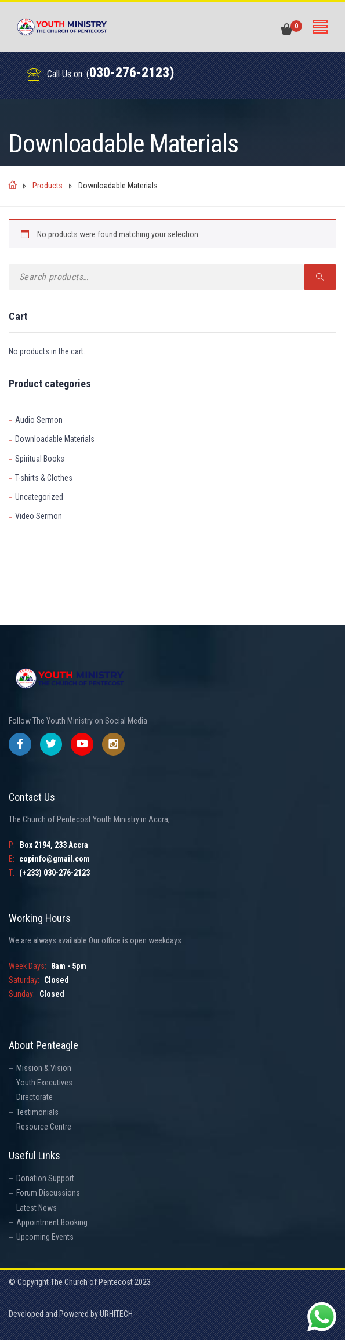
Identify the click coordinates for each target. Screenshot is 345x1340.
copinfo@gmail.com (54, 858)
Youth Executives (44, 1082)
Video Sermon (38, 516)
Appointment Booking (52, 1222)
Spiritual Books (39, 458)
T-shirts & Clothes (43, 477)
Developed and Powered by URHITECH (71, 1314)
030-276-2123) (132, 72)
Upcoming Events (45, 1236)
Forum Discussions (48, 1192)
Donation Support (45, 1178)
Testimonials (37, 1112)
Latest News (36, 1207)
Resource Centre (43, 1126)
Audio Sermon (39, 419)
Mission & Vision (43, 1068)
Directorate (34, 1097)
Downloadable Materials (55, 439)
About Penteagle (43, 1045)
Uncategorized (39, 497)
